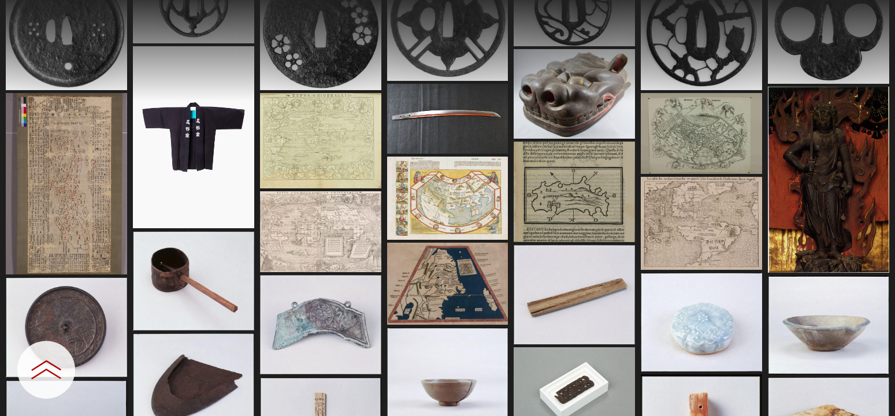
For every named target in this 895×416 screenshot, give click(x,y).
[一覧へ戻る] (875, 13)
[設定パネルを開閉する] (46, 370)
